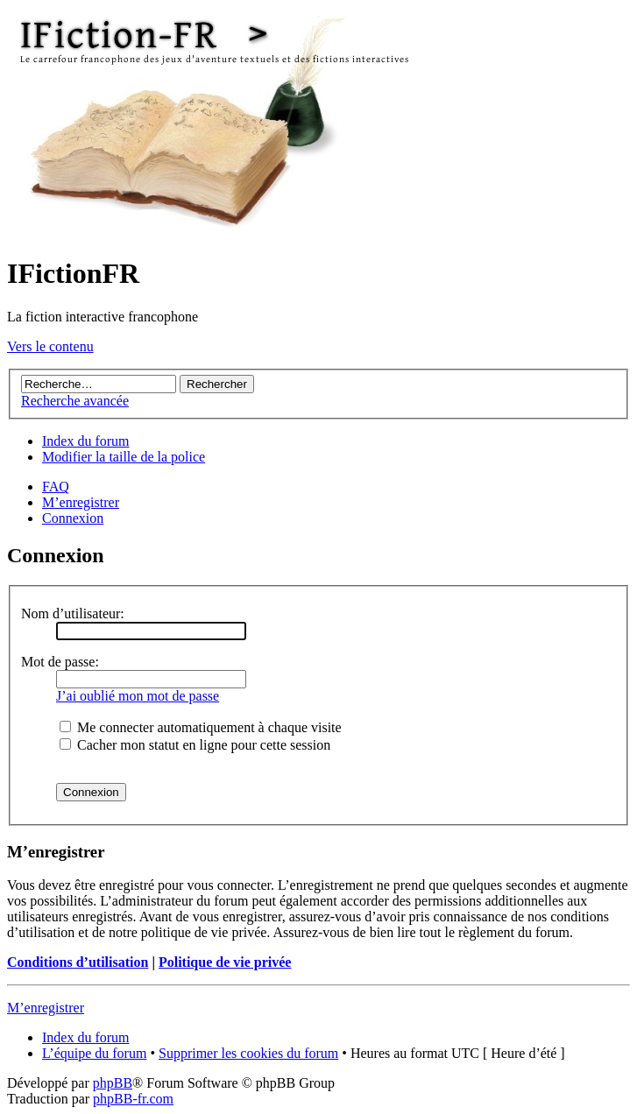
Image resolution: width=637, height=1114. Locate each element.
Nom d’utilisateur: (72, 613)
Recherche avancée (75, 400)
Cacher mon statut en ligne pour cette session (195, 744)
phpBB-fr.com (133, 1098)
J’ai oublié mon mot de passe (137, 695)
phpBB (112, 1082)
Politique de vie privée (225, 962)
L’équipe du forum (94, 1053)
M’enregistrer (80, 502)
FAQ (55, 486)
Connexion (72, 518)
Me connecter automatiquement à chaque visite (201, 727)
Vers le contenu (50, 346)
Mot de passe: (60, 661)
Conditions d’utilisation (77, 962)
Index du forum (86, 441)
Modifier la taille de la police (123, 456)
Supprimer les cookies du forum (248, 1053)
